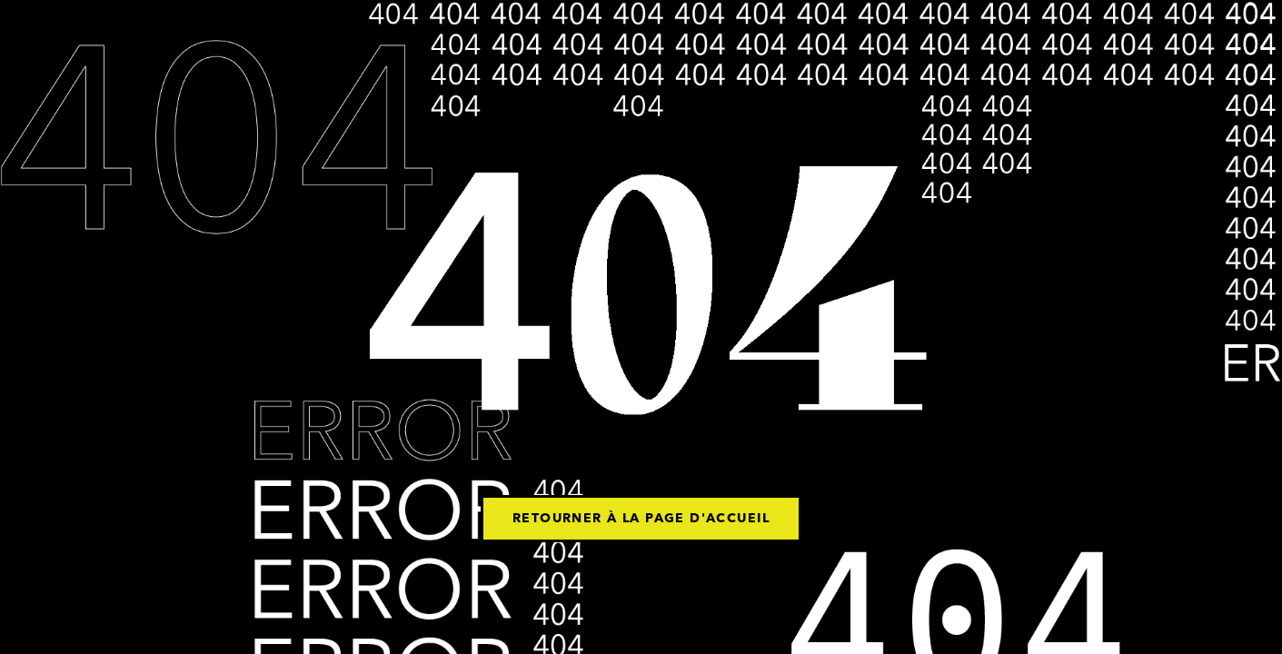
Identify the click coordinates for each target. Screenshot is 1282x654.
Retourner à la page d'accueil (641, 518)
